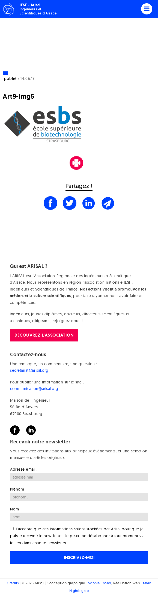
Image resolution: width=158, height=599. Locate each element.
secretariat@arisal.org (29, 370)
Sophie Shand (99, 583)
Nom (14, 509)
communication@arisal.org (34, 388)
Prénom (17, 489)
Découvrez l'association (43, 335)
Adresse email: (23, 469)
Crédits (13, 583)
